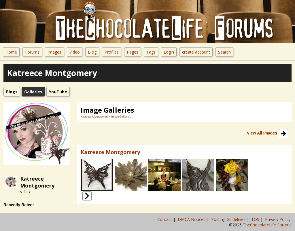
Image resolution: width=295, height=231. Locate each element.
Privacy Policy (278, 219)
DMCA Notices (192, 219)
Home (11, 52)
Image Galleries (121, 116)
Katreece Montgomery (37, 182)
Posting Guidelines (229, 219)
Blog (92, 52)
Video (74, 52)
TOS (255, 219)
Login (169, 52)
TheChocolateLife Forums (267, 225)
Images (54, 52)
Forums (32, 52)
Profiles (112, 52)
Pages (132, 52)
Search (224, 52)
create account (196, 52)
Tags (151, 52)
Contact (165, 219)
